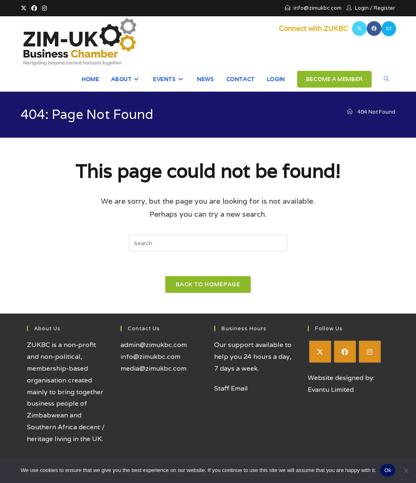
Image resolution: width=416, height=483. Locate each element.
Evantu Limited (331, 389)
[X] (320, 351)
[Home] (350, 111)
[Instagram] (370, 351)
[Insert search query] (208, 243)
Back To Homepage (208, 284)
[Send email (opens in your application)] (388, 28)
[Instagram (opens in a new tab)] (44, 8)
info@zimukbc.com (317, 7)
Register (384, 7)
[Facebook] (345, 351)
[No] (406, 470)
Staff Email (231, 388)
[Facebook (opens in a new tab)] (34, 8)
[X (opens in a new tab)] (25, 8)
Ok (387, 470)
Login (362, 7)
